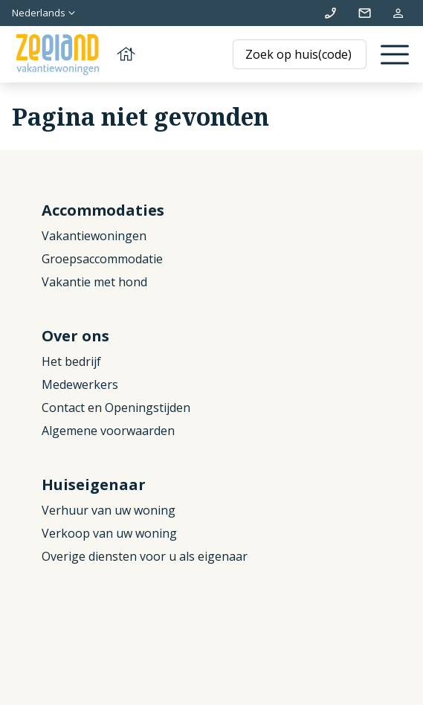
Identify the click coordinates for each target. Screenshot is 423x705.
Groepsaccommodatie (102, 259)
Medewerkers (80, 384)
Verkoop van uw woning (109, 533)
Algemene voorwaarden (108, 430)
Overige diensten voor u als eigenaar (145, 556)
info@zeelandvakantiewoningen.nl (365, 13)
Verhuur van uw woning (108, 510)
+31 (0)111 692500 (330, 13)
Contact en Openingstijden (116, 407)
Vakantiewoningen (94, 236)
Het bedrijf (71, 361)
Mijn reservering (398, 13)
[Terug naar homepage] (74, 54)
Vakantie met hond (94, 282)
